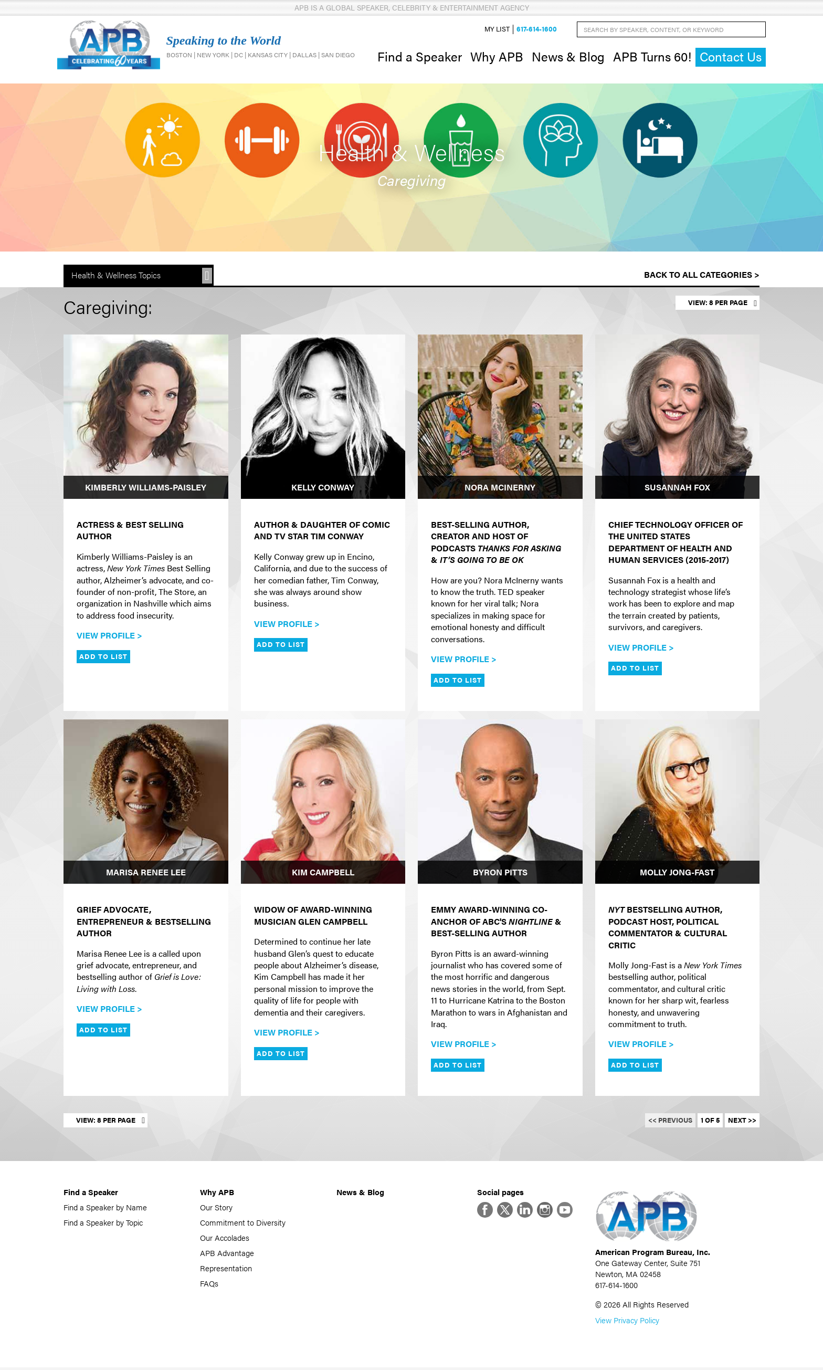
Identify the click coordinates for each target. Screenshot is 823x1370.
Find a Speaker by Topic (103, 1223)
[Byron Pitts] (500, 802)
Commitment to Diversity (243, 1223)
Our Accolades (224, 1238)
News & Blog (568, 57)
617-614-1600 (536, 29)
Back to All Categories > (701, 276)
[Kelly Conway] (323, 418)
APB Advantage (227, 1253)
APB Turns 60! (652, 57)
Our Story (216, 1208)
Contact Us (731, 57)
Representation (226, 1268)
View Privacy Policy (627, 1322)
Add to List (103, 657)
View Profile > (109, 636)
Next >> (742, 1121)
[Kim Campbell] (323, 802)
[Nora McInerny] (500, 418)
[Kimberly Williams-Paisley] (146, 418)
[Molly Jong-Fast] (677, 802)
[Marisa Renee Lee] (146, 802)
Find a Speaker (419, 57)
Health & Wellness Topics (116, 276)
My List (497, 29)
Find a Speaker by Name (105, 1208)
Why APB (496, 57)
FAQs (209, 1284)
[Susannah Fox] (677, 418)
